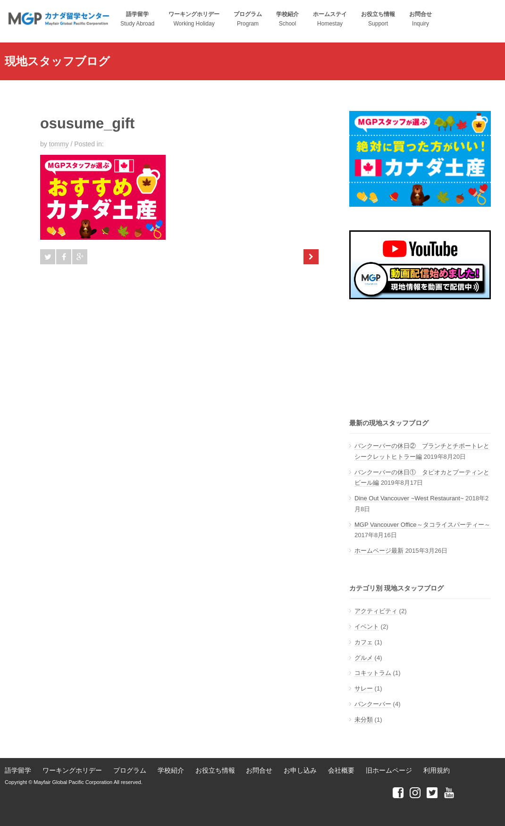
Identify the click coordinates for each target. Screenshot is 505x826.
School (287, 19)
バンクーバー (372, 704)
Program (248, 19)
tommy (59, 144)
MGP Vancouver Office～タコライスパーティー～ (422, 524)
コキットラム (372, 672)
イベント (366, 626)
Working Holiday (193, 19)
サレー (363, 688)
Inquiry (420, 19)
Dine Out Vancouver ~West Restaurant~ (408, 498)
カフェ (363, 642)
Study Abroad (137, 19)
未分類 (363, 719)
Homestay (330, 19)
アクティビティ (375, 611)
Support (378, 19)
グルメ (363, 657)
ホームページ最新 (379, 550)
